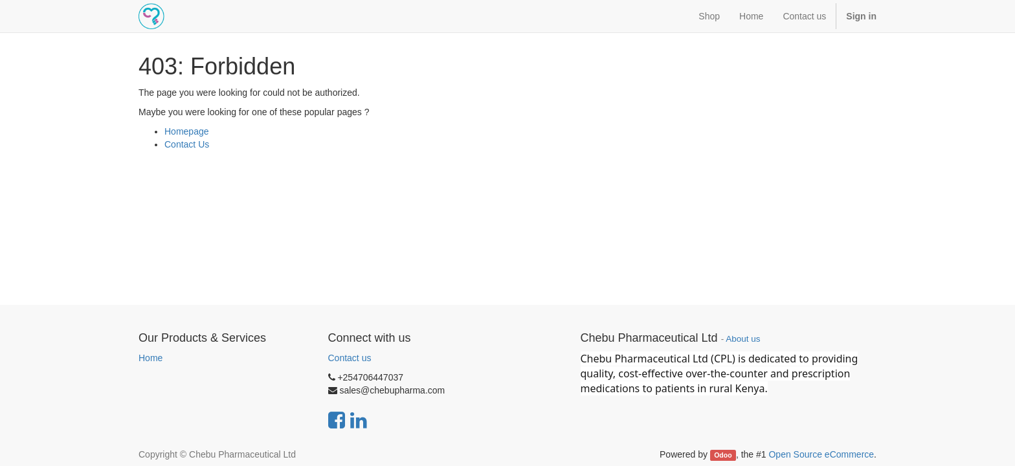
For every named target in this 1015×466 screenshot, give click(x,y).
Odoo (722, 455)
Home (150, 358)
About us (743, 339)
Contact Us (186, 144)
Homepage (186, 131)
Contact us (350, 358)
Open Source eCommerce (821, 454)
